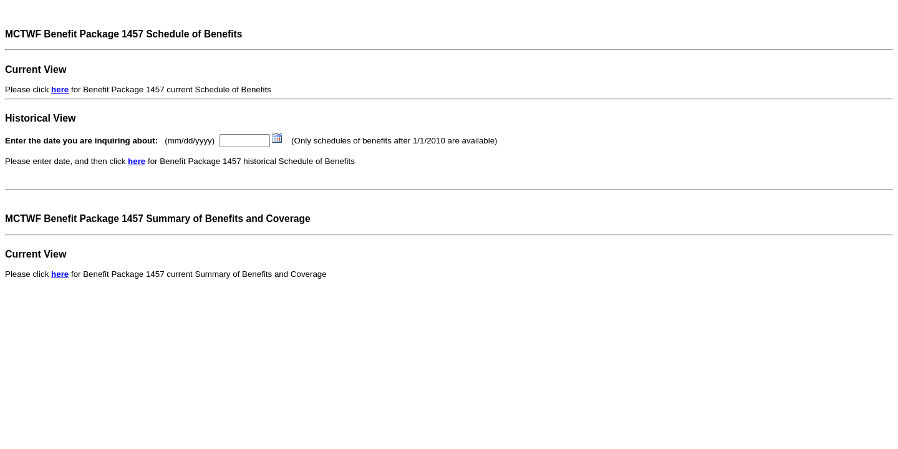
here (60, 89)
